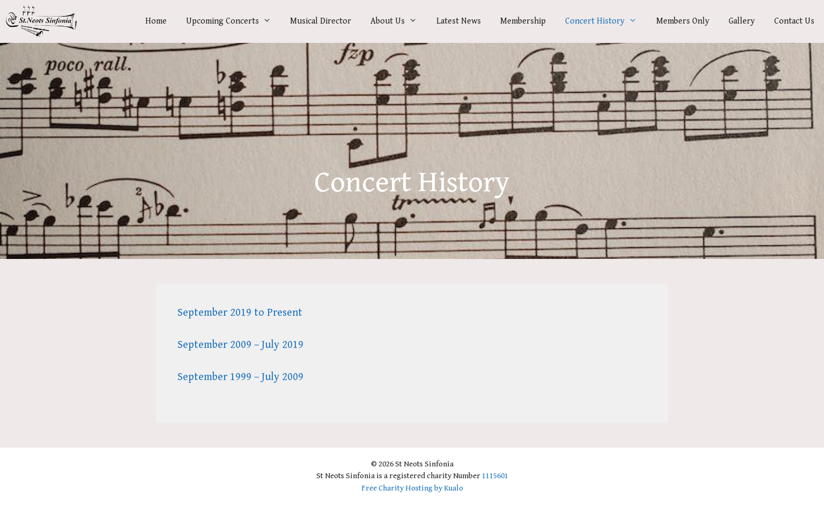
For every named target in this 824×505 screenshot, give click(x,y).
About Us (398, 21)
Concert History (606, 21)
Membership (523, 21)
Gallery (742, 21)
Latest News (458, 21)
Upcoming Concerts (233, 21)
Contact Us (794, 21)
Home (156, 21)
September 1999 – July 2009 (240, 377)
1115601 (495, 475)
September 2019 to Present (239, 313)
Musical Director (320, 21)
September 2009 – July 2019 (240, 345)
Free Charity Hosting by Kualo (412, 488)
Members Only (682, 21)
